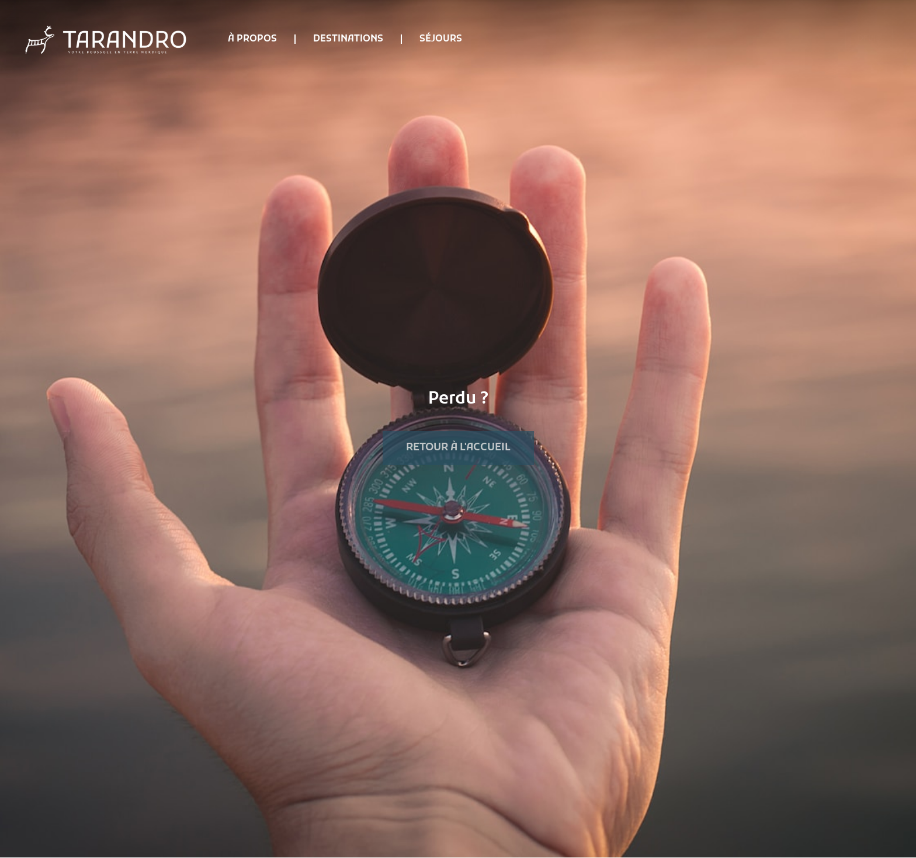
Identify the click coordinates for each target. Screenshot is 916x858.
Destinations (348, 39)
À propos (252, 39)
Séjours (440, 39)
